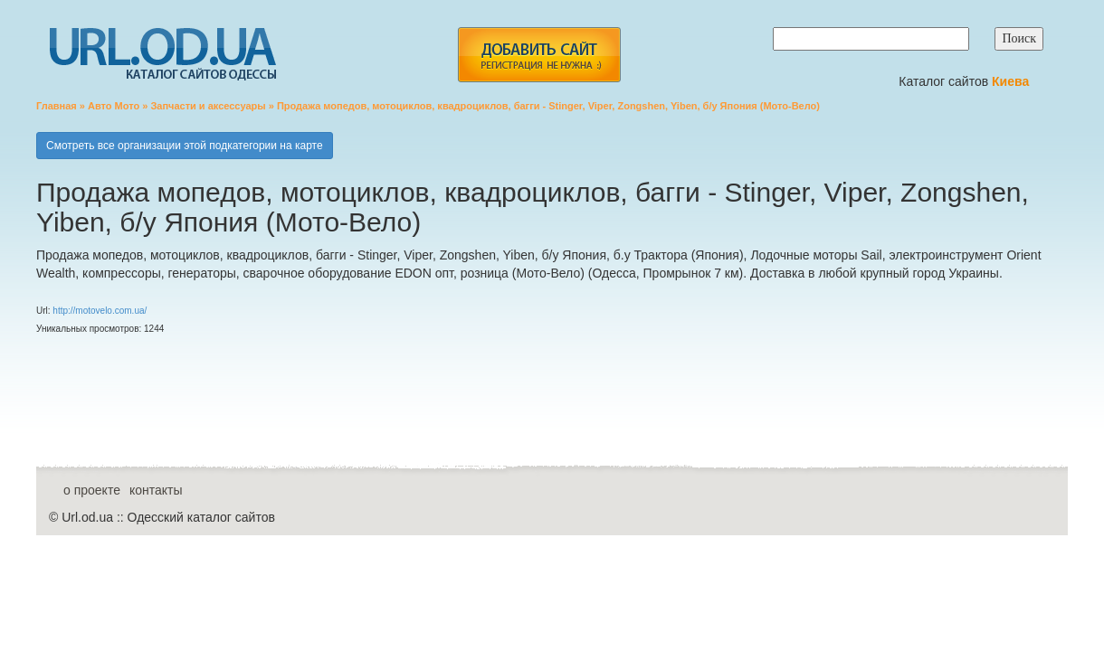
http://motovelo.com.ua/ (99, 311)
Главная (56, 105)
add (539, 54)
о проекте (91, 490)
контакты (156, 490)
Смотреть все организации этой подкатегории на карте (184, 145)
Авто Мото (113, 105)
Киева (1012, 81)
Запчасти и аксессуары (207, 105)
